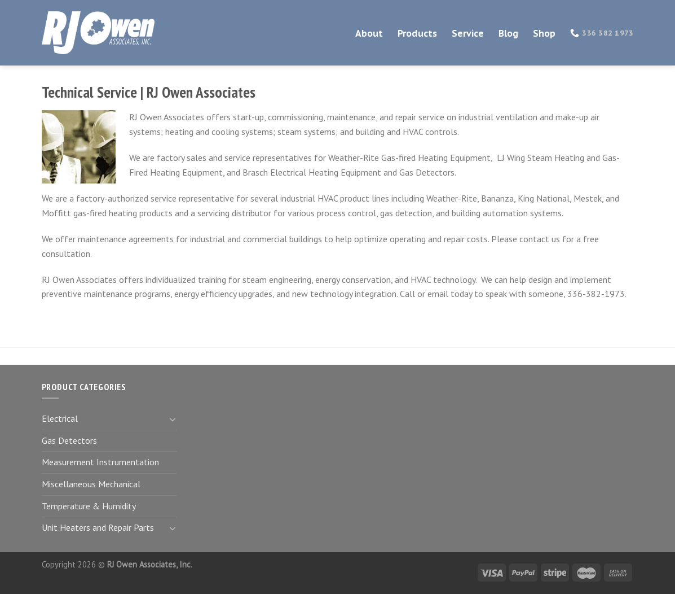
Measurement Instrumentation (100, 462)
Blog (508, 33)
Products (417, 33)
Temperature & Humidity (89, 506)
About (369, 33)
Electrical (60, 418)
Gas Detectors (69, 440)
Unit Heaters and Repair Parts (98, 527)
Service (468, 33)
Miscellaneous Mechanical (91, 484)
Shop (544, 33)
